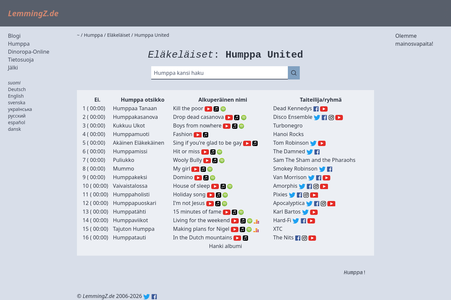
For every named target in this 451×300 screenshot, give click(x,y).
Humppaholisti (131, 194)
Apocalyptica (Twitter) (309, 203)
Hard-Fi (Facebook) (303, 221)
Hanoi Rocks (288, 134)
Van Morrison (290, 177)
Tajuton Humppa (133, 228)
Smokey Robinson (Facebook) (329, 169)
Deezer (256, 221)
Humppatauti (129, 237)
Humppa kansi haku (179, 72)
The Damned (289, 151)
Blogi (14, 35)
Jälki (13, 67)
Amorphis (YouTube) (324, 186)
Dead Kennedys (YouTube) (324, 109)
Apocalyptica (289, 203)
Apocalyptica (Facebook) (316, 203)
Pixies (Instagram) (306, 195)
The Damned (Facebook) (317, 152)
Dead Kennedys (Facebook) (316, 109)
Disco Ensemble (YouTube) (339, 117)
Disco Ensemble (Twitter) (317, 117)
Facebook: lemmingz (154, 296)
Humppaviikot (130, 220)
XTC (278, 228)
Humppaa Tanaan (135, 108)
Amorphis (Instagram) (316, 186)
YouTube (208, 109)
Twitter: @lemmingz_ (146, 296)
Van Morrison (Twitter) (311, 177)
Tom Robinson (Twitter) (313, 143)
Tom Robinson (291, 142)
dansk (14, 129)
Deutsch (17, 89)
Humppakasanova (135, 117)
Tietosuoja (21, 59)
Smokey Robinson (295, 168)
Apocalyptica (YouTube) (331, 203)
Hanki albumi (225, 246)
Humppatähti (129, 211)
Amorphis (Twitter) (302, 186)
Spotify (223, 109)
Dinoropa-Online (28, 51)
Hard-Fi (282, 220)
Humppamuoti (131, 134)
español (16, 122)
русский (17, 116)
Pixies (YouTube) (314, 195)
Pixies (280, 194)
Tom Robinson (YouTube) (322, 143)
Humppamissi (130, 151)
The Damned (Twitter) (309, 152)
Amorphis (285, 185)
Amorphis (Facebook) (309, 186)
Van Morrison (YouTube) (326, 177)
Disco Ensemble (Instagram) (331, 117)
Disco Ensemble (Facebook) (324, 117)
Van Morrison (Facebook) (318, 177)
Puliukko (123, 160)
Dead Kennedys (292, 108)
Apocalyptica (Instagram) (323, 203)
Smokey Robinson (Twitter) (322, 169)
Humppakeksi (130, 177)
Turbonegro (288, 125)
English (16, 96)
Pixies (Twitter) (292, 195)
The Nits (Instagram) (304, 238)
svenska (16, 102)
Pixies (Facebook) (299, 195)
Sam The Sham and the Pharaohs (314, 160)
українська (20, 109)
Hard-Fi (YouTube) (311, 221)
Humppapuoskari (134, 203)
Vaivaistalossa (130, 185)
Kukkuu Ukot (129, 125)
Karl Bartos (287, 211)
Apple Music (216, 109)
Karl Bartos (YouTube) (314, 212)
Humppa (19, 43)
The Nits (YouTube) (312, 238)
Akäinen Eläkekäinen (138, 142)
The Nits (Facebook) (297, 238)
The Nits (283, 237)
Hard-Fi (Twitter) (295, 221)
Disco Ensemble (292, 117)
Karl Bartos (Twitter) (305, 212)
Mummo (123, 168)
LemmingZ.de (33, 13)
